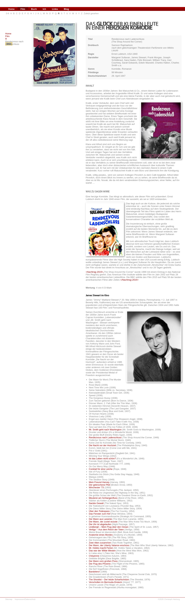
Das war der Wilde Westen (102, 550)
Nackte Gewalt (96, 503)
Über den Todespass (99, 511)
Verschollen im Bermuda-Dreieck (105, 582)
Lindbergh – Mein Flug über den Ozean (108, 527)
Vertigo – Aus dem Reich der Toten (106, 529)
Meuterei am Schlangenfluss (103, 498)
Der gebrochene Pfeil (99, 485)
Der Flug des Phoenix (100, 563)
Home (8, 33)
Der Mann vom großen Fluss (103, 561)
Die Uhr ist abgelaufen (100, 524)
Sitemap (8, 599)
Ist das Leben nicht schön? (102, 458)
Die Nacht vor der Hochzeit (102, 445)
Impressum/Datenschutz (25, 599)
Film (7, 36)
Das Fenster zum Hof (99, 513)
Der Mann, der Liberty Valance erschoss (109, 545)
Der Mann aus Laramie (100, 519)
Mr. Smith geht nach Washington (105, 429)
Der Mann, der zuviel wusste (103, 521)
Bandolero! (94, 571)
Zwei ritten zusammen (100, 542)
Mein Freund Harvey (99, 482)
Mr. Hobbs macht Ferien (101, 548)
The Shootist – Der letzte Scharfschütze (109, 579)
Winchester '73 (96, 487)
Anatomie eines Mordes (101, 534)
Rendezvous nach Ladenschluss (105, 437)
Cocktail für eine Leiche (100, 469)
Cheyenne (94, 556)
